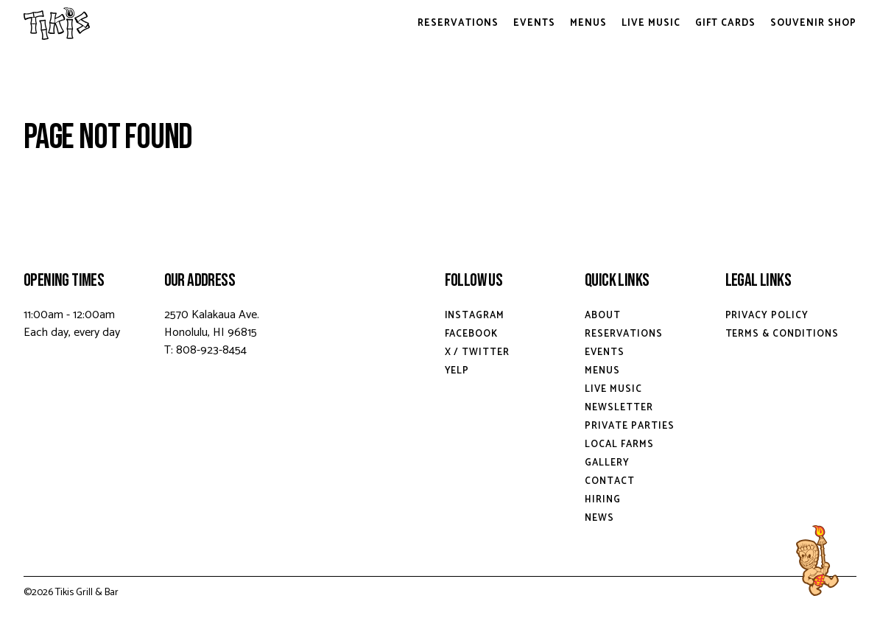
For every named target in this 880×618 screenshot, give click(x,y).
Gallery (607, 463)
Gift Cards (725, 23)
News (599, 518)
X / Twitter (477, 352)
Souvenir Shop (813, 23)
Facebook (472, 334)
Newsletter (619, 407)
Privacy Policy (767, 315)
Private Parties (630, 426)
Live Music (651, 23)
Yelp (457, 371)
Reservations (458, 23)
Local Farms (619, 444)
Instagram (475, 315)
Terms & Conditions (782, 334)
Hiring (603, 500)
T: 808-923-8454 (205, 350)
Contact (610, 481)
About (603, 315)
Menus (588, 23)
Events (534, 23)
